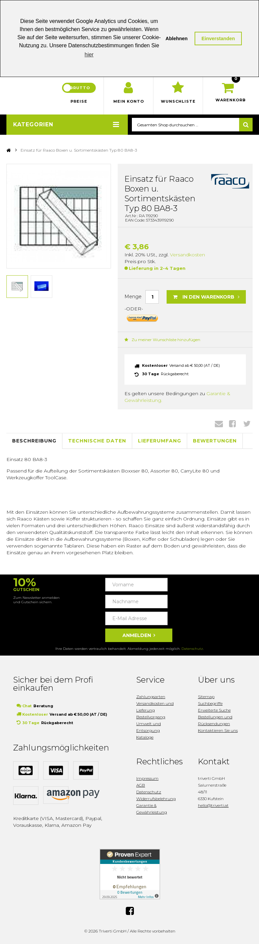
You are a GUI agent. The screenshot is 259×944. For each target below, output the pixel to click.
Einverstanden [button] (218, 38)
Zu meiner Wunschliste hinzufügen (162, 339)
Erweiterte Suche (214, 710)
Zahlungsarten (150, 696)
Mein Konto (128, 101)
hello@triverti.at (213, 805)
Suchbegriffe (210, 703)
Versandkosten (187, 255)
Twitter (247, 423)
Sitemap (206, 696)
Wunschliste (178, 101)
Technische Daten (97, 441)
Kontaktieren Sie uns (218, 730)
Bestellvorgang (150, 716)
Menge (133, 297)
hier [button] (89, 54)
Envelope (219, 423)
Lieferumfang (159, 441)
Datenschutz (192, 648)
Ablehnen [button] (177, 38)
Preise (78, 101)
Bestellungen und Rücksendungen (215, 720)
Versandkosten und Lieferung (155, 707)
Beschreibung (34, 441)
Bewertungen (215, 441)
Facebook (232, 423)
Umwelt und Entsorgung (148, 727)
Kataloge (144, 737)
